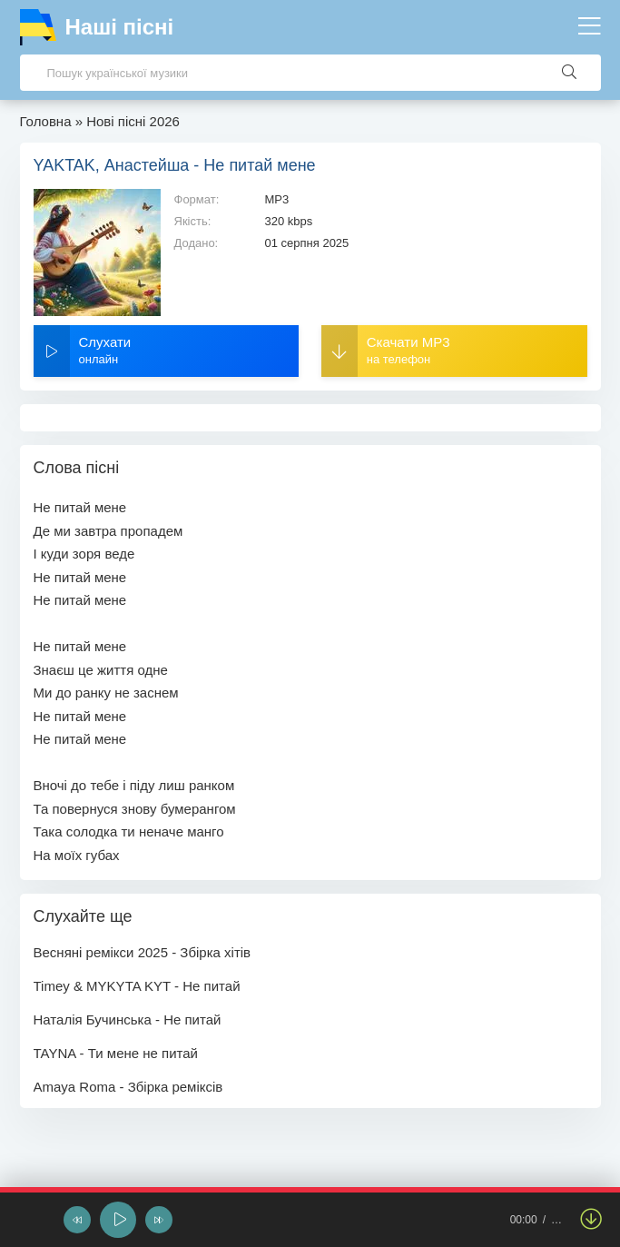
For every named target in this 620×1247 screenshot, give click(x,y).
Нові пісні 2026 (133, 121)
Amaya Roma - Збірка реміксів (128, 1086)
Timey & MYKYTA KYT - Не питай (137, 986)
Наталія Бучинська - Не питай (127, 1019)
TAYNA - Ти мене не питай (116, 1053)
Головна (46, 121)
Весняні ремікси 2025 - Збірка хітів (142, 952)
